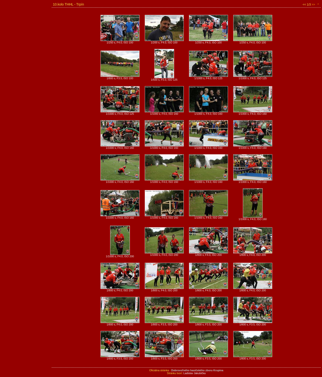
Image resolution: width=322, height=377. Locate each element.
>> (313, 4)
